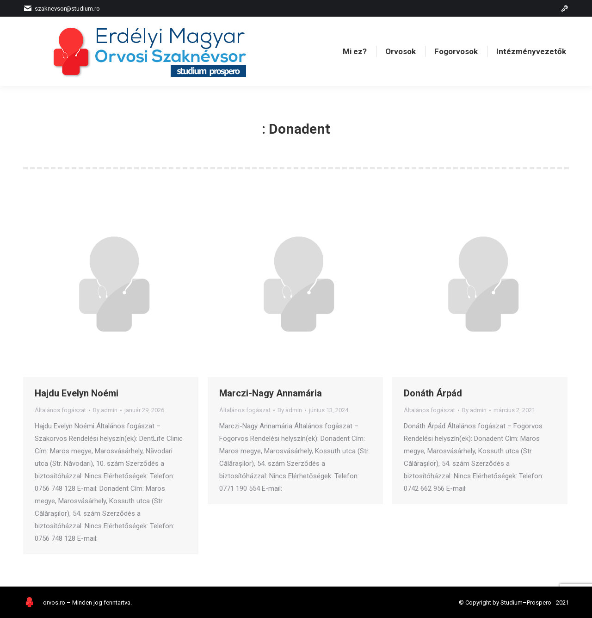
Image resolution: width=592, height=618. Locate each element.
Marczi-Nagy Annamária (270, 393)
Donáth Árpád (433, 393)
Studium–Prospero (525, 602)
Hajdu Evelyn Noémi (76, 393)
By (105, 410)
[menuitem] (355, 51)
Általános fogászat (60, 410)
